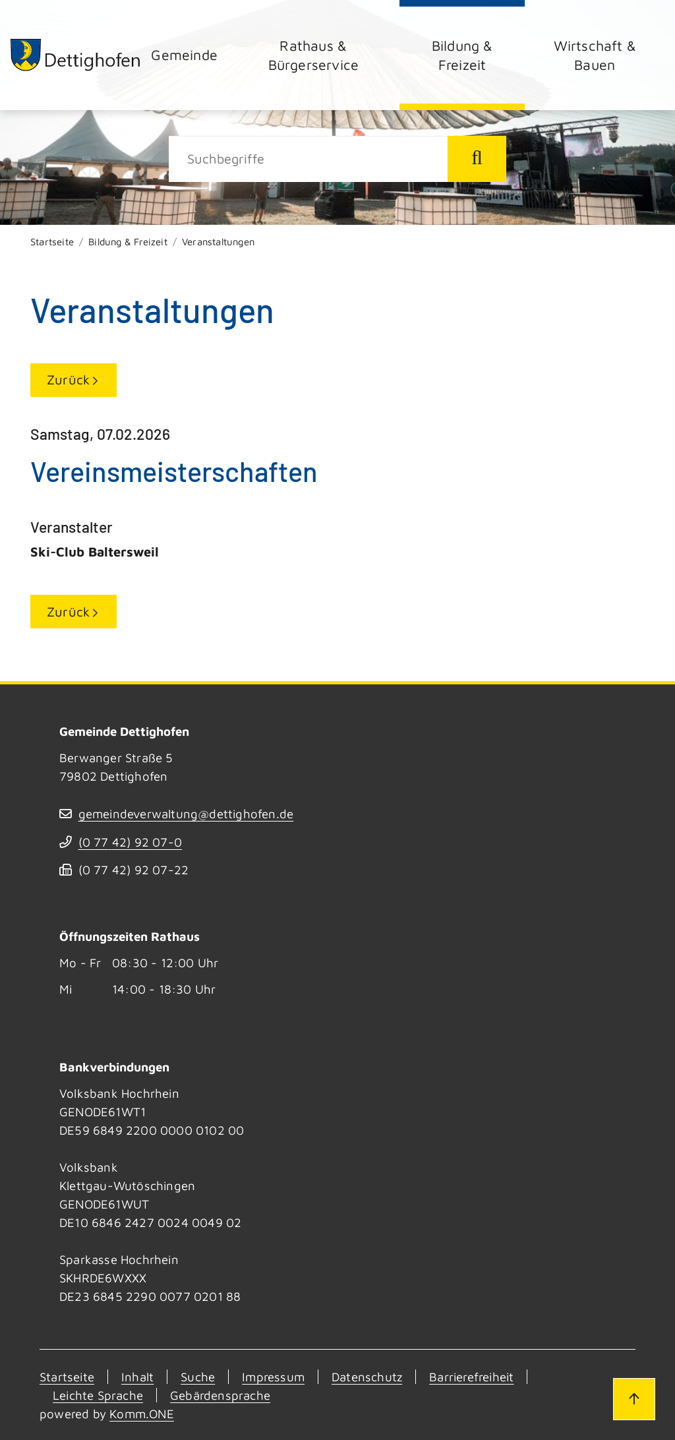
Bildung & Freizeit (462, 55)
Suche (198, 1376)
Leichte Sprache (98, 1395)
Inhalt (137, 1376)
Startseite (52, 241)
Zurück (68, 379)
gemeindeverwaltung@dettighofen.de (186, 813)
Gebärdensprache (220, 1395)
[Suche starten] (477, 159)
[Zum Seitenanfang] (634, 1399)
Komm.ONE (141, 1413)
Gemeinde (184, 54)
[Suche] (308, 159)
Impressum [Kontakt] (273, 1376)
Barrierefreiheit (471, 1376)
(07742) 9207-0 (130, 842)
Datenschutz (367, 1376)
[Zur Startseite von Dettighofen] (76, 55)
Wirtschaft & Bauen (595, 55)
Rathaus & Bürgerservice (313, 55)
